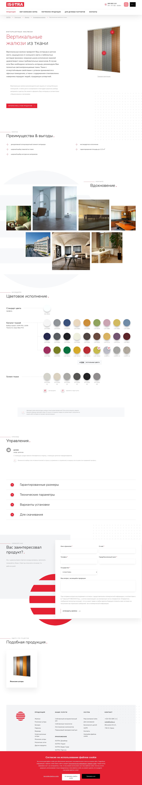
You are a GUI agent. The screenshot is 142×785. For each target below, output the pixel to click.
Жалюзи (37, 719)
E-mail (101, 546)
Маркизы (38, 728)
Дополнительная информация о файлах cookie (83, 763)
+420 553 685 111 (111, 719)
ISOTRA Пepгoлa (60, 750)
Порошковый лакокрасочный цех (66, 730)
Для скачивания (89, 722)
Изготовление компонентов (64, 727)
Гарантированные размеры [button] (35, 485)
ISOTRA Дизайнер (61, 741)
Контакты (93, 12)
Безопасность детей (90, 725)
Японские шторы (40, 739)
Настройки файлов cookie (90, 735)
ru (132, 4)
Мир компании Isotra (28, 12)
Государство (65, 568)
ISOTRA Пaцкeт (60, 744)
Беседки (37, 725)
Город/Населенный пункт (108, 557)
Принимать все (90, 776)
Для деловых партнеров (75, 12)
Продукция (11, 12)
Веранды (38, 731)
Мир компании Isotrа (90, 719)
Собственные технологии (63, 724)
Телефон (64, 557)
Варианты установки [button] (30, 505)
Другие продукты (40, 746)
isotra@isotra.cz (110, 722)
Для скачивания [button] (27, 515)
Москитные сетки (40, 742)
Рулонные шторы (40, 722)
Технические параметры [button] (33, 495)
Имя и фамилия (66, 546)
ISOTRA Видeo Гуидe (62, 747)
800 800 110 (110, 4)
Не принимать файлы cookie (71, 777)
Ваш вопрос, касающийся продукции (73, 578)
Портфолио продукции (51, 12)
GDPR (86, 728)
